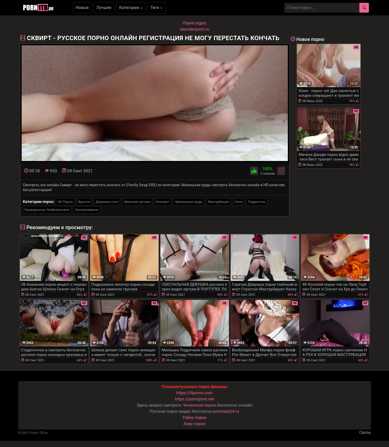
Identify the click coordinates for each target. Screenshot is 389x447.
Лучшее (103, 7)
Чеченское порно (199, 405)
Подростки (256, 202)
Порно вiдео (194, 23)
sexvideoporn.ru (194, 29)
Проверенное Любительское (47, 210)
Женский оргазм (137, 202)
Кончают (163, 202)
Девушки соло (107, 202)
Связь (365, 432)
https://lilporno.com (194, 392)
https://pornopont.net (194, 399)
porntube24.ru (226, 411)
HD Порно (65, 202)
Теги (156, 7)
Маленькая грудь (188, 202)
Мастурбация (218, 202)
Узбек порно (195, 417)
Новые (82, 7)
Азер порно (195, 423)
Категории (131, 7)
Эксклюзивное (86, 210)
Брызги (84, 202)
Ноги (239, 202)
